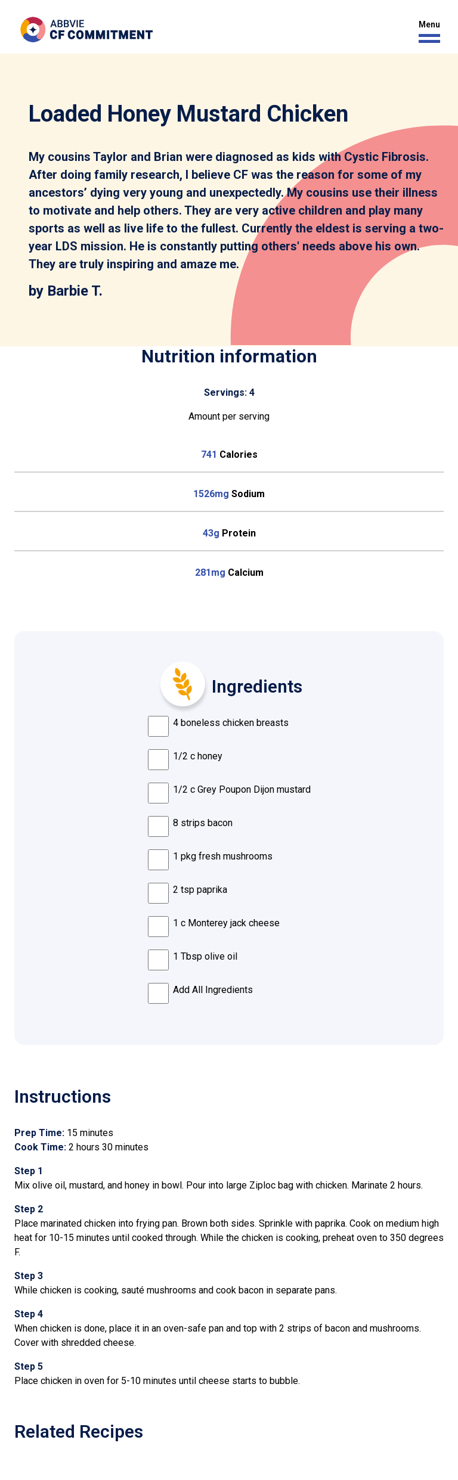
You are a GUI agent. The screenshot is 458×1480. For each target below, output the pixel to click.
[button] (426, 32)
